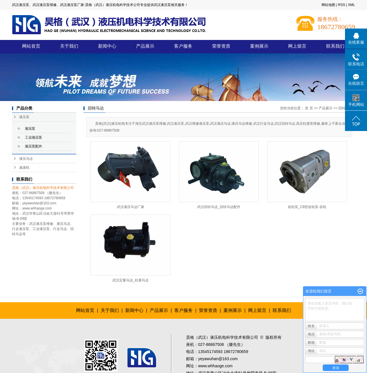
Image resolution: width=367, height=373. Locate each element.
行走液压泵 (20, 229)
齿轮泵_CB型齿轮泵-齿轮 (307, 207)
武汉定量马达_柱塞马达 (130, 280)
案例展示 (259, 46)
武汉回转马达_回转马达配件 (218, 207)
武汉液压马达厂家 (130, 207)
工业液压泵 (33, 138)
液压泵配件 (33, 146)
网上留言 (297, 46)
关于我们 (69, 46)
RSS (341, 5)
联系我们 (335, 46)
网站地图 (328, 5)
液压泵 (24, 117)
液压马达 (26, 159)
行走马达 (60, 229)
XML (351, 5)
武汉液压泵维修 (41, 224)
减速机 (24, 168)
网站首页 (31, 46)
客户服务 (183, 46)
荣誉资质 (221, 46)
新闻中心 (107, 46)
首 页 (309, 108)
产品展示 (145, 46)
